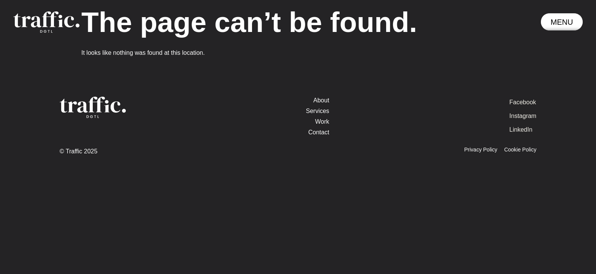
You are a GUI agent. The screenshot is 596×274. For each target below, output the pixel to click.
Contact (318, 132)
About (321, 100)
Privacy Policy (480, 150)
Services (317, 111)
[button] (562, 21)
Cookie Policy (520, 150)
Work (322, 121)
